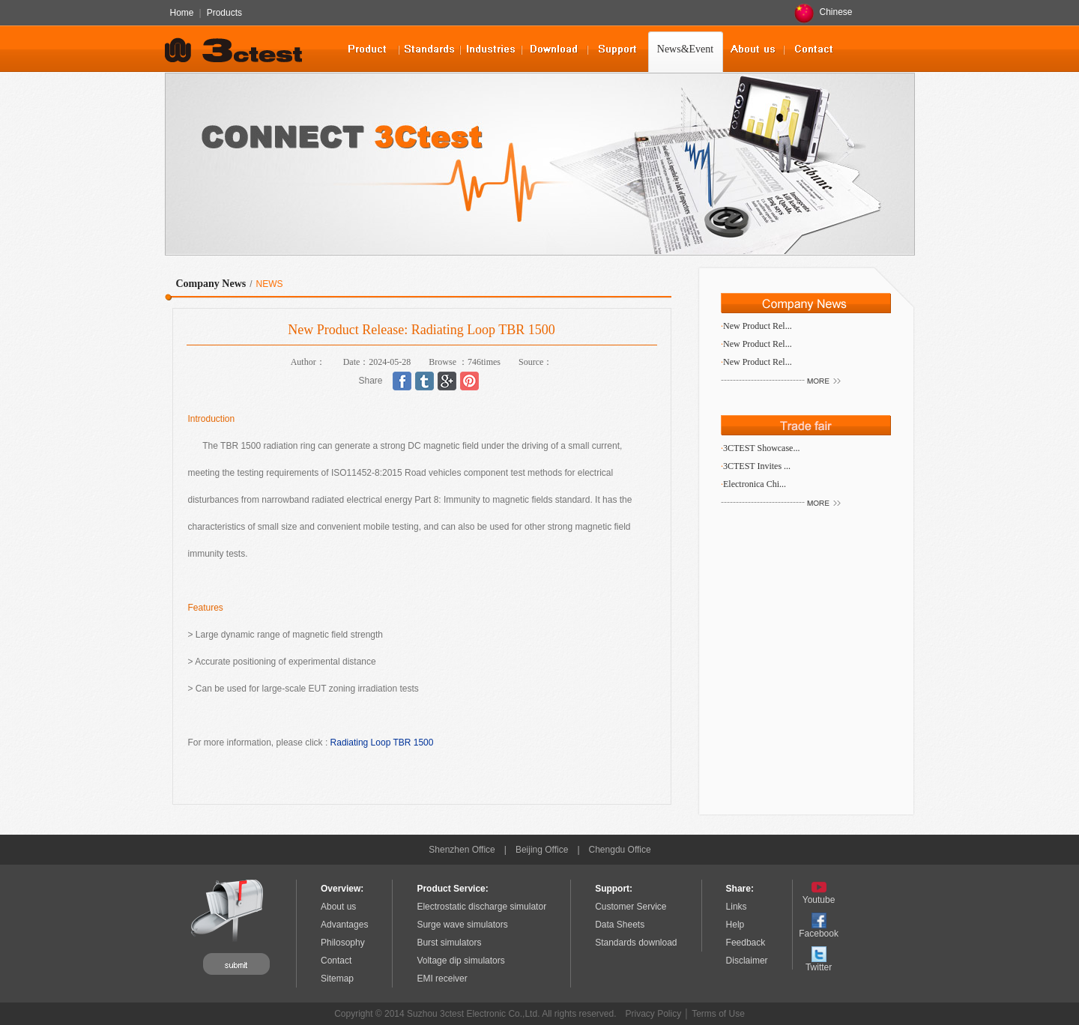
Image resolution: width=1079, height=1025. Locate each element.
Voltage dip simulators (460, 960)
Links (736, 906)
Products (224, 12)
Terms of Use (718, 1014)
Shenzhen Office (462, 849)
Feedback (746, 942)
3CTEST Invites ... (757, 466)
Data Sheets (619, 924)
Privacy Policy (654, 1014)
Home (182, 12)
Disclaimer (747, 960)
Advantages (344, 924)
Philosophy (343, 942)
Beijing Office (542, 849)
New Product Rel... (757, 326)
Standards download (636, 942)
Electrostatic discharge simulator (481, 906)
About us (338, 906)
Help (735, 924)
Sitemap (337, 978)
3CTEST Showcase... (761, 448)
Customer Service (630, 906)
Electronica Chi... (754, 484)
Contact (336, 960)
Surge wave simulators (462, 924)
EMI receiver (442, 978)
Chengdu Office (620, 849)
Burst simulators (449, 942)
